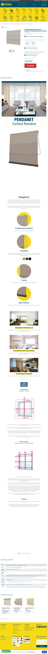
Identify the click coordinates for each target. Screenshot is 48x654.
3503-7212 (37, 0)
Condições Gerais (16, 633)
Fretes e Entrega (15, 629)
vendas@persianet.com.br (28, 630)
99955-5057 (44, 0)
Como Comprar (15, 626)
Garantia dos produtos (16, 630)
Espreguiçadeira (24, 20)
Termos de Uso (15, 627)
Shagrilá (5, 13)
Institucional (3, 624)
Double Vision (11, 13)
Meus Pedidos (44, 3)
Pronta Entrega (42, 20)
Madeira (43, 13)
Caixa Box (36, 13)
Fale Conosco (3, 627)
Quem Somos (3, 629)
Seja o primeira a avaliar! (27, 34)
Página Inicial (3, 626)
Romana (17, 13)
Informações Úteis (16, 624)
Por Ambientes (30, 20)
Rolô (30, 13)
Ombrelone (18, 20)
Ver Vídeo (4, 27)
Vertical (11, 20)
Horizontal (5, 20)
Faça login (25, 2)
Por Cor (36, 20)
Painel (24, 13)
